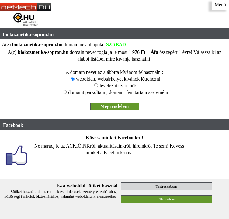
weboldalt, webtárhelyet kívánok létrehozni (118, 79)
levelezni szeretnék (118, 85)
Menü (220, 4)
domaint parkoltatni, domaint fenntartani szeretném (118, 92)
